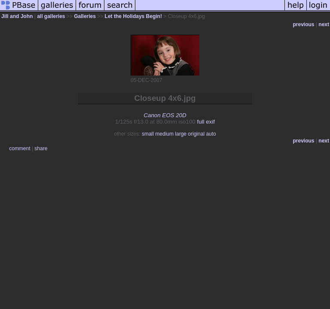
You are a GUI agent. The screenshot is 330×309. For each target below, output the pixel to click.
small (148, 134)
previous (304, 24)
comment (19, 148)
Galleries (85, 16)
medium (164, 134)
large (180, 134)
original (196, 134)
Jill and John (17, 16)
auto (211, 134)
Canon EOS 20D (165, 115)
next (323, 24)
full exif (205, 121)
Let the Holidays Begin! (133, 16)
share (40, 148)
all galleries (51, 16)
